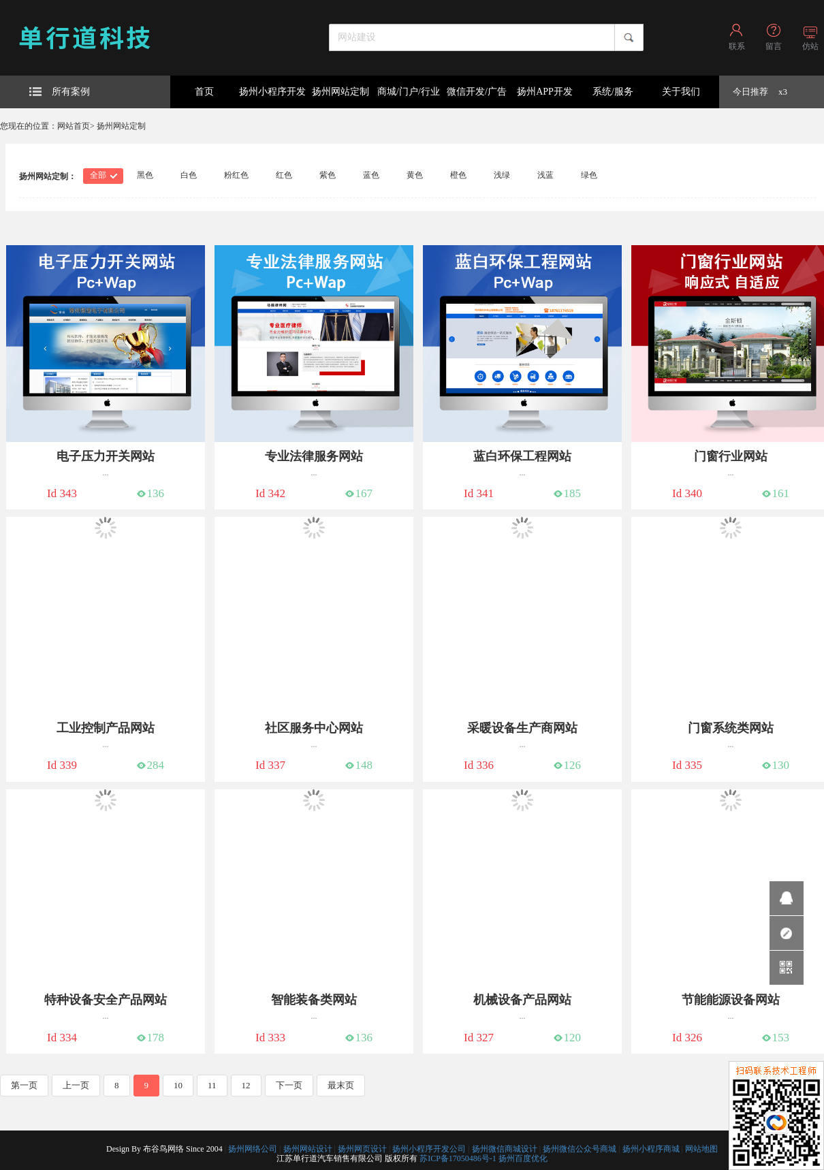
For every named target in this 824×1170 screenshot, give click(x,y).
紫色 (327, 175)
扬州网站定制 (340, 91)
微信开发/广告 (477, 91)
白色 (188, 175)
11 (212, 1085)
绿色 (589, 175)
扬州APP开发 (545, 91)
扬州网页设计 (362, 1149)
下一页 (289, 1085)
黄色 (415, 175)
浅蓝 (545, 175)
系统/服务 (612, 91)
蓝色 (371, 175)
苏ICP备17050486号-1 (457, 1158)
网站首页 (73, 126)
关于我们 (681, 91)
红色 (284, 175)
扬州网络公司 (252, 1149)
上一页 (76, 1085)
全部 (98, 175)
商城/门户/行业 (408, 91)
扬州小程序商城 (651, 1149)
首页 (204, 91)
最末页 (341, 1085)
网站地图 (701, 1149)
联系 (737, 46)
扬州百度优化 (523, 1158)
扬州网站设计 (307, 1149)
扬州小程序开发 (272, 91)
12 (246, 1085)
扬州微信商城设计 (504, 1149)
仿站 (810, 46)
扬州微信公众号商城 (579, 1149)
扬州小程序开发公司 (429, 1149)
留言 (773, 46)
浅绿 (502, 175)
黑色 (145, 175)
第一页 (24, 1085)
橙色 (458, 175)
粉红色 (236, 175)
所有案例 (59, 91)
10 (178, 1085)
